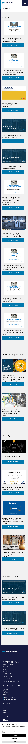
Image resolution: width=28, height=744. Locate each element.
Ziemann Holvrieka (8, 709)
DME (4, 710)
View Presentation (13, 45)
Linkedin (7, 720)
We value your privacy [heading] (9, 724)
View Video (13, 384)
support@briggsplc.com (10, 699)
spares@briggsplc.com (10, 697)
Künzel (5, 712)
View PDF (13, 419)
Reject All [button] (14, 742)
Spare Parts (6, 694)
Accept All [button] (14, 735)
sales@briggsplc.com (9, 678)
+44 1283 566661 (8, 676)
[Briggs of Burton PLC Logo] (7, 3)
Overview (5, 689)
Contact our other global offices (11, 681)
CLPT (4, 707)
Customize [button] (14, 738)
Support (5, 691)
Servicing (5, 692)
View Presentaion (13, 305)
